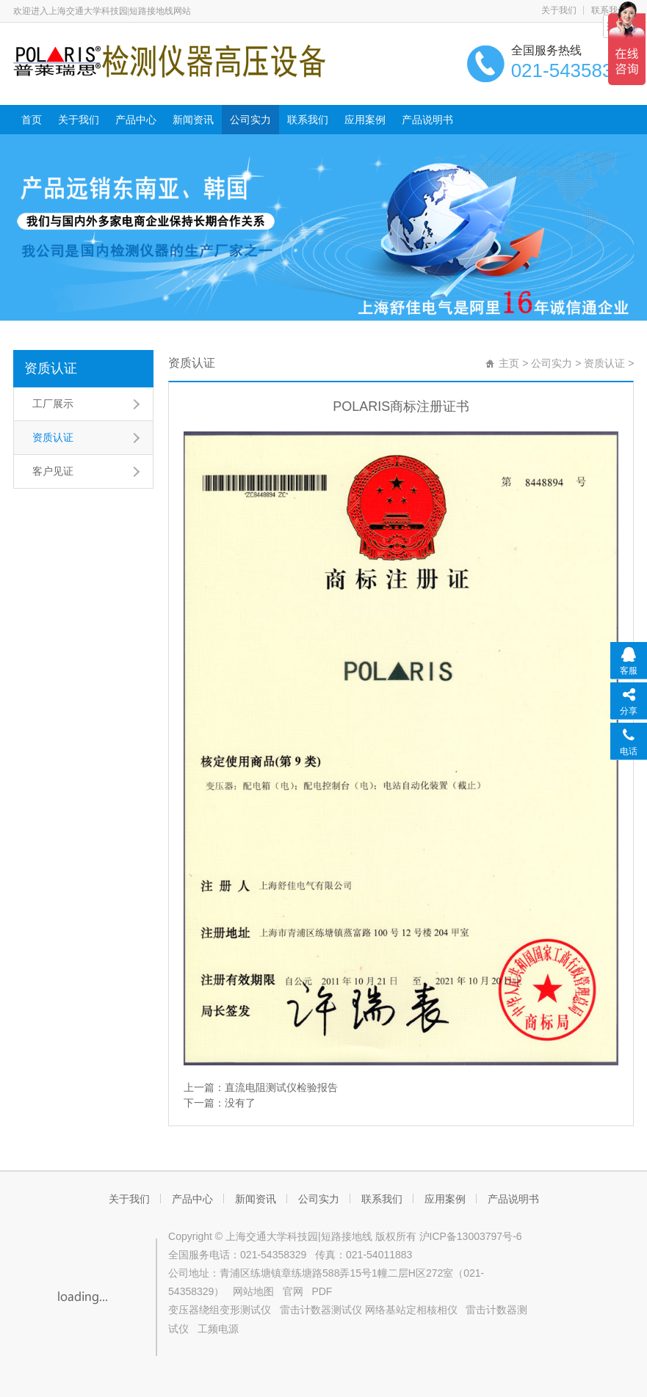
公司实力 (250, 119)
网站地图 (253, 1291)
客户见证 (52, 471)
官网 (293, 1291)
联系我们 (307, 119)
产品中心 (135, 119)
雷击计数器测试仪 (321, 1310)
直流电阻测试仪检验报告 (281, 1087)
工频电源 (218, 1329)
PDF (321, 1291)
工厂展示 (52, 403)
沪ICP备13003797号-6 (470, 1236)
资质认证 (50, 368)
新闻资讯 (193, 119)
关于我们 (558, 10)
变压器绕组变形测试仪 (219, 1310)
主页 (509, 363)
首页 (31, 119)
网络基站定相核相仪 (411, 1310)
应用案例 (365, 119)
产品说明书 (427, 119)
